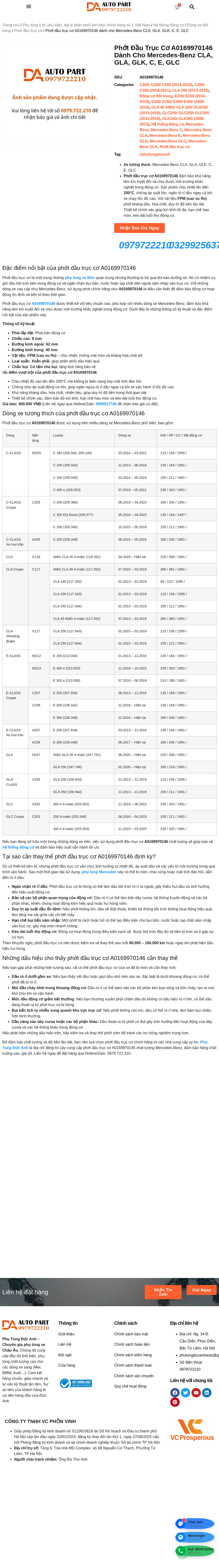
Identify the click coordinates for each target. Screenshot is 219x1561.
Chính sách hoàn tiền (132, 1370)
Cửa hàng (66, 1391)
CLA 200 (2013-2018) (190, 90)
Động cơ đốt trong (156, 96)
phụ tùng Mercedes (99, 872)
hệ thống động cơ (18, 847)
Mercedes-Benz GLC (168, 141)
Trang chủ (11, 25)
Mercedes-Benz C (166, 130)
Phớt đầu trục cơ (28, 31)
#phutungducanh (155, 154)
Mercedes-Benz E (165, 136)
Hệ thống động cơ (168, 25)
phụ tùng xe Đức (80, 278)
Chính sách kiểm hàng (133, 1381)
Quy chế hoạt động (130, 1412)
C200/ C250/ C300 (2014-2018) (166, 85)
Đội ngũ (65, 1381)
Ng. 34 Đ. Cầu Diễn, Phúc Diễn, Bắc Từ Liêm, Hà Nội (198, 1367)
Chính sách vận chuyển (134, 1402)
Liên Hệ (64, 1370)
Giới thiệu (66, 1360)
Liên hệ (13, 1171)
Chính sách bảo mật (131, 1360)
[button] (28, 6)
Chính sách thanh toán (133, 1391)
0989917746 (106, 404)
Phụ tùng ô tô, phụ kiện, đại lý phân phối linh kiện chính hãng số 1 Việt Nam (86, 25)
